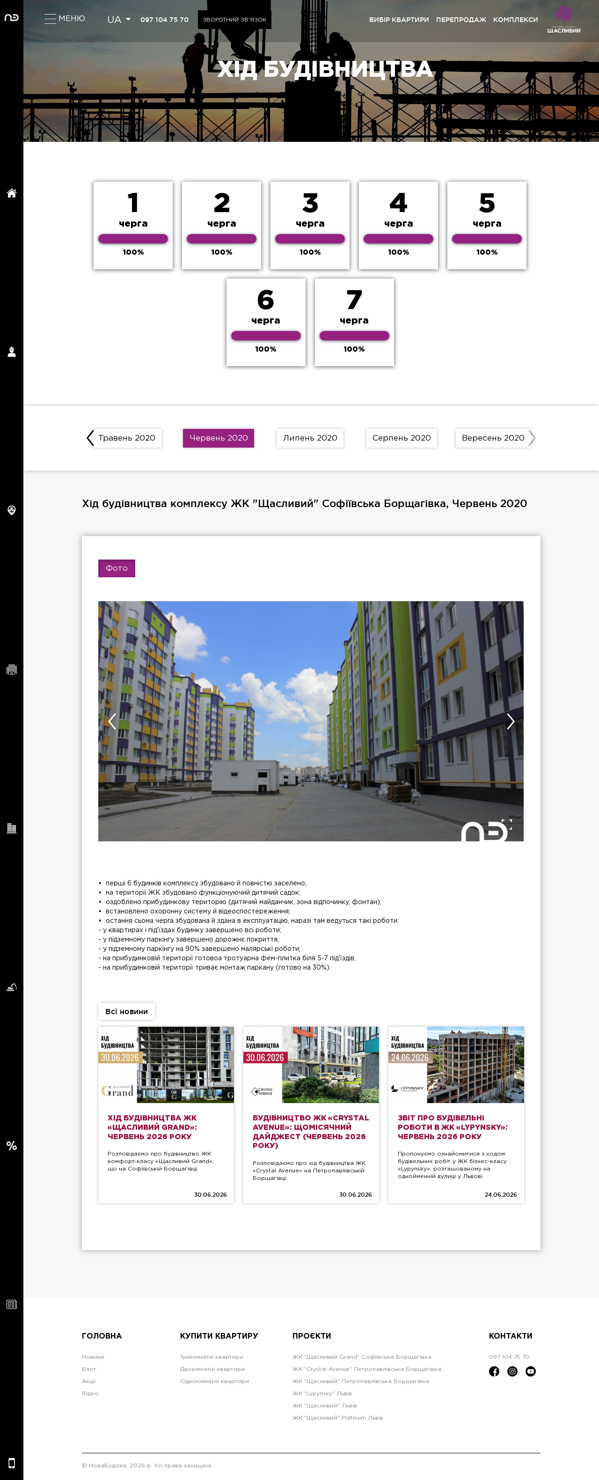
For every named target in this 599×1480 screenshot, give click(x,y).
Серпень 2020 (402, 438)
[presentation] (90, 439)
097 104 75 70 (165, 19)
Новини (93, 1358)
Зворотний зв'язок (236, 19)
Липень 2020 (310, 438)
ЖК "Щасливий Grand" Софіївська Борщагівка (361, 1358)
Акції (88, 1382)
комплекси (515, 19)
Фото (117, 569)
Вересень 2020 (493, 438)
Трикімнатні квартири (211, 1358)
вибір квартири (399, 19)
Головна (102, 1337)
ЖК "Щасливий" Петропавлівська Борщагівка (360, 1382)
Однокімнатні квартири (214, 1382)
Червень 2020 (218, 438)
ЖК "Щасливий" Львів (324, 1407)
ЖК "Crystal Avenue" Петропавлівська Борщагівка (366, 1370)
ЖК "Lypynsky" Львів (322, 1395)
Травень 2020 (127, 438)
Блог (89, 1370)
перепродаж (461, 19)
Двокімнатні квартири (212, 1370)
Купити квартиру (219, 1337)
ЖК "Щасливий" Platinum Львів (337, 1419)
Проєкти (311, 1337)
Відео (90, 1395)
